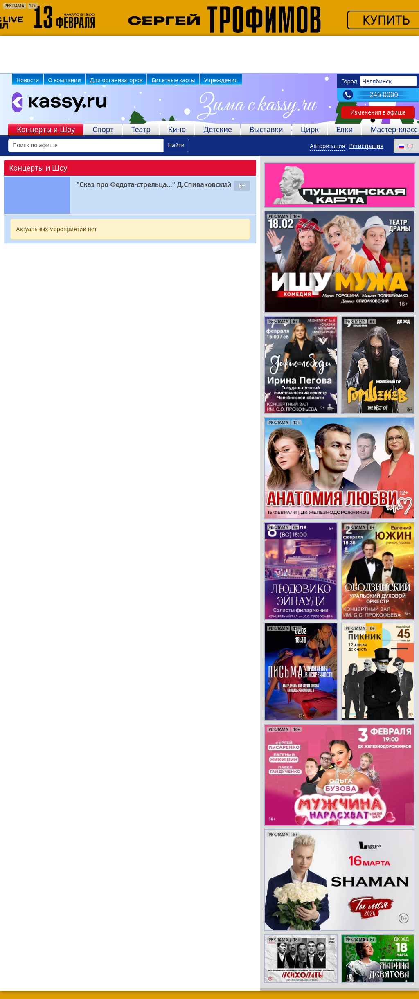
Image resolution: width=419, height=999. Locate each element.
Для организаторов (116, 80)
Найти (176, 145)
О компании (64, 80)
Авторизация (327, 146)
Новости (27, 80)
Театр (141, 129)
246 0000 (383, 94)
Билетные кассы (173, 80)
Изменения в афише (378, 112)
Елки (344, 129)
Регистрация (366, 146)
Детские (217, 129)
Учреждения (221, 80)
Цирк (310, 129)
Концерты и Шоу (46, 129)
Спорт (102, 129)
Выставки (266, 129)
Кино (177, 129)
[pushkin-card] (339, 184)
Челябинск (377, 81)
